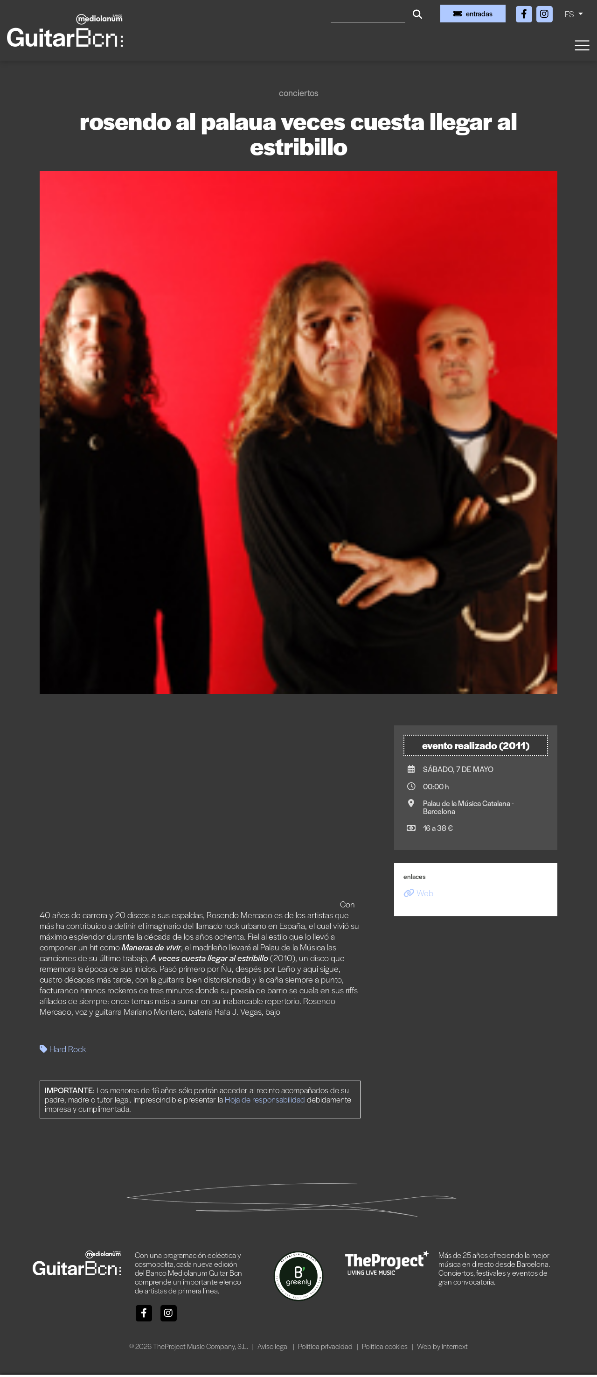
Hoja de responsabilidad (265, 1099)
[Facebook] (524, 12)
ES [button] (570, 13)
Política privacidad (326, 1346)
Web (418, 893)
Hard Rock (63, 1048)
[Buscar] (368, 13)
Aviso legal (273, 1346)
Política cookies (385, 1346)
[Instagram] (544, 12)
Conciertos (299, 92)
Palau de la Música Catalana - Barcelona (468, 807)
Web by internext (442, 1346)
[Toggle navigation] (581, 45)
